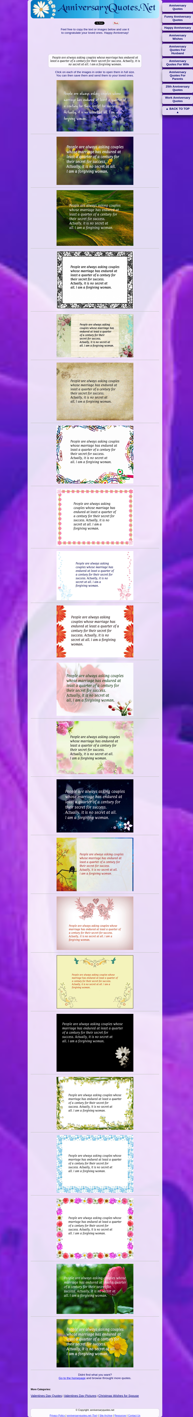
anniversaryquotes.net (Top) (82, 1415)
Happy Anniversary (177, 27)
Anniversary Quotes (177, 7)
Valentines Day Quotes (46, 1395)
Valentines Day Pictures (80, 1395)
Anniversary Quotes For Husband (177, 50)
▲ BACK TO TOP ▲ (178, 110)
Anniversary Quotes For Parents (177, 75)
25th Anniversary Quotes (178, 88)
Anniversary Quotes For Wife (177, 62)
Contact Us (134, 1415)
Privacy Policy (58, 1415)
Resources (120, 1415)
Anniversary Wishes (177, 37)
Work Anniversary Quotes (177, 99)
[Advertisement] (95, 44)
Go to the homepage (72, 1378)
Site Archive (105, 1415)
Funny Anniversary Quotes (177, 18)
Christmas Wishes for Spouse (118, 1395)
